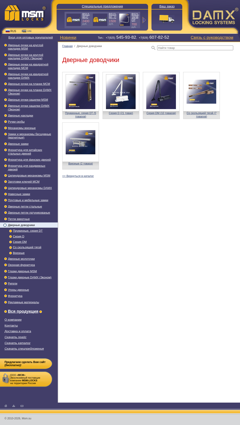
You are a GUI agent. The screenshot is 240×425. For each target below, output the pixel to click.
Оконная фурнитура (21, 265)
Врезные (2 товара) (80, 163)
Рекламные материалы (23, 302)
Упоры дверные (18, 289)
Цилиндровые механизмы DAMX (30, 188)
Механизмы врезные (22, 128)
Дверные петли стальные (25, 206)
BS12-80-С (86, 16)
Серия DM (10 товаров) (161, 113)
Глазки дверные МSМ (22, 271)
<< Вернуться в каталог (78, 176)
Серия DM (20, 242)
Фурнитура (15, 296)
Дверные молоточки (21, 258)
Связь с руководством (212, 37)
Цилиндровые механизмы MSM (29, 175)
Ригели (12, 283)
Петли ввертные (19, 219)
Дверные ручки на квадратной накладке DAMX (28, 75)
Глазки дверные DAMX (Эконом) (29, 277)
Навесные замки (19, 194)
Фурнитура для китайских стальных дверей (25, 151)
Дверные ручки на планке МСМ (29, 84)
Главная (67, 46)
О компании (13, 319)
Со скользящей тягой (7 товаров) (201, 115)
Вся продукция (23, 311)
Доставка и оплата (18, 331)
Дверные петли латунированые (29, 212)
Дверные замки (18, 144)
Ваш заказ (167, 6)
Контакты (11, 325)
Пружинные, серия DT (28, 230)
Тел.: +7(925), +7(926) (133, 37)
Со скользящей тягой (27, 247)
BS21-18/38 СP (135, 17)
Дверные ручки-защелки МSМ (28, 99)
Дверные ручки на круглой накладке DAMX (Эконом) (25, 56)
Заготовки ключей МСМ (23, 181)
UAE (27, 31)
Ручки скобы (16, 121)
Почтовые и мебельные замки (28, 200)
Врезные (19, 253)
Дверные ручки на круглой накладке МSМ (25, 46)
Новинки (68, 37)
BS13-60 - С (112, 16)
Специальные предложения (102, 6)
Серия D (18, 236)
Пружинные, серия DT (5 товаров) (80, 115)
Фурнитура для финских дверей (29, 159)
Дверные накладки (20, 115)
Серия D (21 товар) (121, 113)
